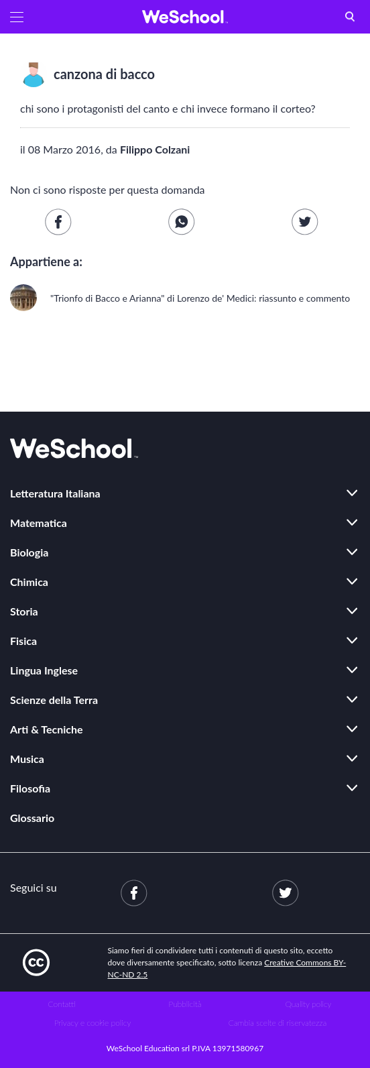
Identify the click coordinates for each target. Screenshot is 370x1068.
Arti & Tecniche (46, 729)
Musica (27, 758)
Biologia (29, 552)
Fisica (23, 640)
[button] (17, 17)
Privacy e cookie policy (92, 1023)
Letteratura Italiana (55, 493)
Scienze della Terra (54, 699)
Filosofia (30, 788)
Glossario (32, 817)
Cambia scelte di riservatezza (277, 1023)
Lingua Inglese (44, 670)
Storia (24, 611)
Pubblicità (185, 1004)
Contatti (62, 1004)
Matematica (38, 522)
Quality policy (308, 1004)
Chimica (29, 581)
